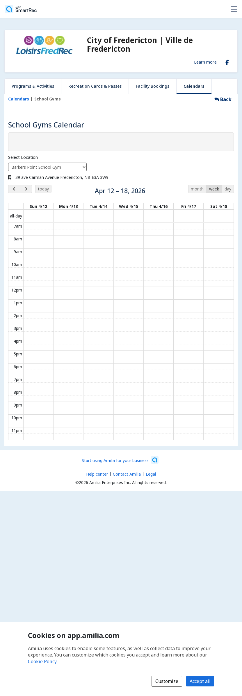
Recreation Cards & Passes (95, 86)
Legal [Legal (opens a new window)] (151, 474)
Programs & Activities (33, 86)
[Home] (21, 9)
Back (223, 99)
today (43, 189)
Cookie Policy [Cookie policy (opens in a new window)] (42, 661)
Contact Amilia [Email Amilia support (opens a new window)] (127, 474)
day (228, 189)
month (197, 189)
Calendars (194, 86)
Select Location (23, 157)
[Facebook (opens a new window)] (227, 61)
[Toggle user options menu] (233, 9)
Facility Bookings (152, 86)
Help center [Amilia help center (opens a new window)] (97, 474)
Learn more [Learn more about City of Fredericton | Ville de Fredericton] (205, 62)
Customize (166, 681)
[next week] (26, 189)
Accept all (200, 681)
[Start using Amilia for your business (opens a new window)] (120, 460)
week (214, 189)
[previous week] (14, 189)
